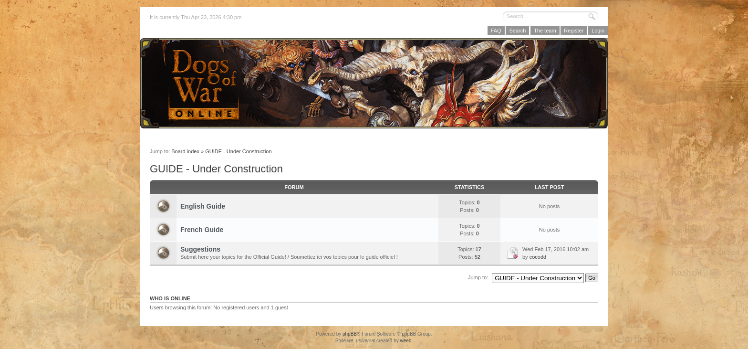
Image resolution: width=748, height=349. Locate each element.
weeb (405, 340)
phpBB (350, 334)
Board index (185, 151)
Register (573, 30)
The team (545, 30)
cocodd (538, 257)
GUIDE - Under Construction (238, 151)
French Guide (201, 229)
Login (598, 30)
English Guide (202, 206)
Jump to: (478, 277)
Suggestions (200, 249)
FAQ (496, 30)
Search (517, 30)
